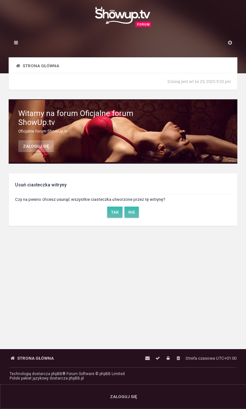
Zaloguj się (36, 146)
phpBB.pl (76, 378)
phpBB (56, 374)
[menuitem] (230, 43)
